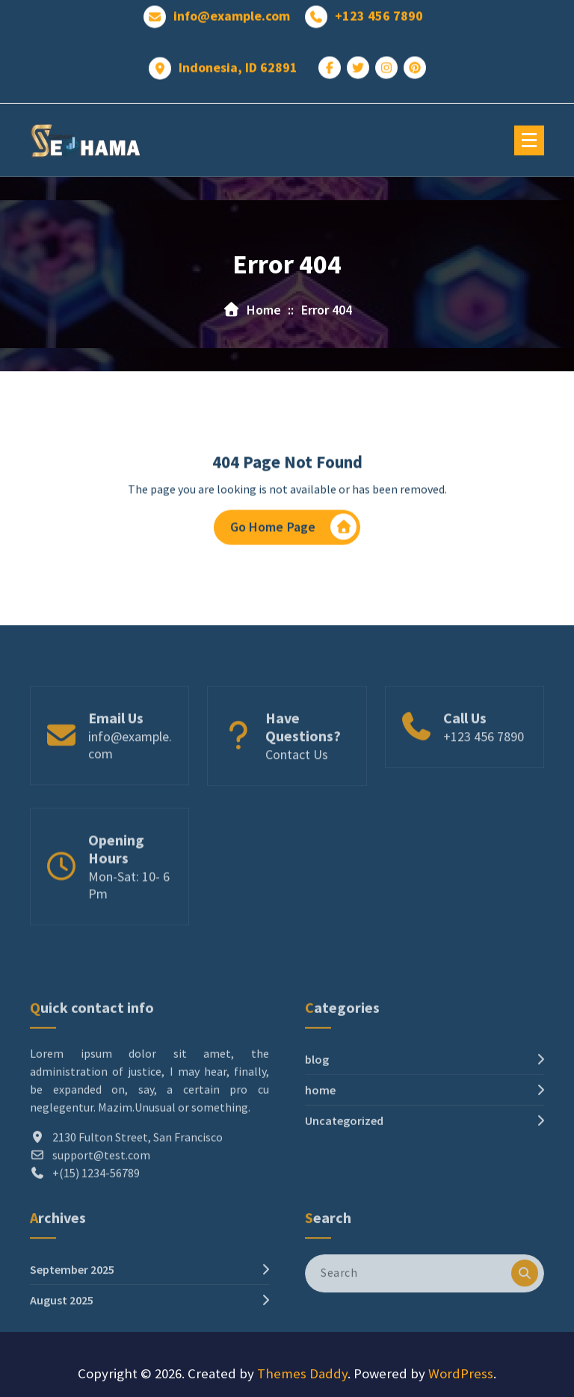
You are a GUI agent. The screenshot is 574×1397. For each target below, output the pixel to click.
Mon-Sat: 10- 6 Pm (129, 918)
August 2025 (61, 1329)
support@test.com (101, 1210)
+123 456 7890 (379, 12)
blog (317, 1114)
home (320, 1145)
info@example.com (231, 12)
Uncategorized (344, 1175)
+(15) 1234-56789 (96, 1228)
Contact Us (296, 782)
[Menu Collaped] (529, 140)
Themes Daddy (302, 1373)
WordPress (460, 1373)
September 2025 (72, 1299)
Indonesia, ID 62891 (238, 63)
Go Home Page (293, 531)
